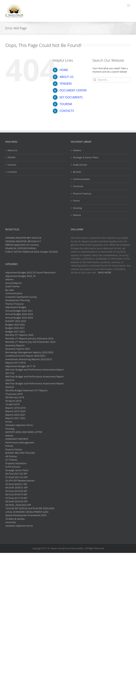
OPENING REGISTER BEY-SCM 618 (23, 237)
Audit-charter (80, 164)
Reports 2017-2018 (15, 362)
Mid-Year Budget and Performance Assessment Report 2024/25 (34, 385)
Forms (76, 200)
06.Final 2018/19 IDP (16, 494)
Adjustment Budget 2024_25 (20, 276)
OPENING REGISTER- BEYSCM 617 (23, 241)
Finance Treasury (82, 193)
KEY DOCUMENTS (71, 97)
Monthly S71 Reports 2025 (19, 334)
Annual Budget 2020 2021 (19, 310)
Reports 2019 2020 (15, 411)
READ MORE (104, 272)
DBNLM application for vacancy (22, 244)
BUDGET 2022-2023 (15, 321)
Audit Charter (12, 286)
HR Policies (11, 456)
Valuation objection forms (19, 425)
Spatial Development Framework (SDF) (25, 515)
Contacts (12, 171)
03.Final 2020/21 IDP (16, 484)
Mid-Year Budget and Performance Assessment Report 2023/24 (34, 378)
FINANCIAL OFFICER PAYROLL (21, 248)
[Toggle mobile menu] (129, 5)
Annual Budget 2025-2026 (19, 317)
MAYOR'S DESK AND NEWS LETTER (23, 432)
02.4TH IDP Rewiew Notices (20, 480)
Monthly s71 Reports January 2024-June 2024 (29, 338)
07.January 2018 (13, 394)
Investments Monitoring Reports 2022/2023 (28, 359)
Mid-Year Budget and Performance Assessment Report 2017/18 (34, 371)
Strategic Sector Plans (16, 470)
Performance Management (19, 442)
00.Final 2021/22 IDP (16, 473)
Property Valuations (15, 463)
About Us (12, 150)
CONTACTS (67, 111)
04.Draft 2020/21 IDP (16, 487)
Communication (81, 179)
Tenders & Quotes (15, 518)
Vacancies (10, 522)
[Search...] (111, 79)
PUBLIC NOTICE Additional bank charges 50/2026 (31, 251)
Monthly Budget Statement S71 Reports (26, 390)
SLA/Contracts (12, 466)
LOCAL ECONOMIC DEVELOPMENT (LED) (26, 511)
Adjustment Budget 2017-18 (20, 366)
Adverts (77, 150)
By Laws (9, 289)
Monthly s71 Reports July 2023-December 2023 (30, 341)
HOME (64, 70)
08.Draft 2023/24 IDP (16, 501)
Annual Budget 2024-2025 (19, 314)
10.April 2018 (12, 404)
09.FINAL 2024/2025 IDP (18, 505)
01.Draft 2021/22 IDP (16, 477)
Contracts (78, 186)
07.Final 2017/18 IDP (16, 498)
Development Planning (17, 300)
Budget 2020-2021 (15, 328)
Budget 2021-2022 (15, 331)
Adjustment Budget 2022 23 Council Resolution (30, 272)
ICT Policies (11, 459)
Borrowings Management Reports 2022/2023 (29, 352)
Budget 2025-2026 (15, 324)
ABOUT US (66, 77)
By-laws (77, 171)
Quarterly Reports (14, 345)
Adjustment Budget (15, 307)
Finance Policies (13, 449)
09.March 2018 (13, 400)
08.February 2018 (14, 397)
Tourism (11, 164)
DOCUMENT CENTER (73, 90)
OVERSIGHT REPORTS (16, 439)
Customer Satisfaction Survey (21, 296)
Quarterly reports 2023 (17, 348)
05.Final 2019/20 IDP (16, 491)
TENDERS (66, 84)
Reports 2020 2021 (15, 414)
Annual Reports (13, 283)
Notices (77, 215)
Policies (9, 445)
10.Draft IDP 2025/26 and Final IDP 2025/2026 (29, 508)
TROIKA (11, 157)
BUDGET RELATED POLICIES (20, 452)
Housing (77, 208)
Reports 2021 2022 (15, 418)
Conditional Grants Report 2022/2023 (25, 355)
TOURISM (66, 104)
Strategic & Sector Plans (85, 157)
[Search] (95, 79)
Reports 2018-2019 (15, 407)
